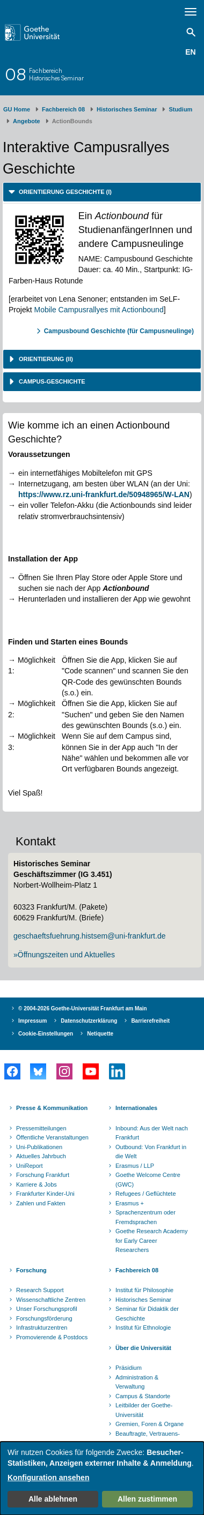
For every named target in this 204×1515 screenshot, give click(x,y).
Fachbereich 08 (63, 109)
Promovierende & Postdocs (52, 1337)
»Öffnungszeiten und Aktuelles (64, 954)
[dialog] (102, 1478)
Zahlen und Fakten (40, 1203)
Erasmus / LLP (134, 1165)
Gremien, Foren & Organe (149, 1424)
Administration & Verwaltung (136, 1382)
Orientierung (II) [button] (45, 359)
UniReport (29, 1165)
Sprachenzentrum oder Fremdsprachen (145, 1217)
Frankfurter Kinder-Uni (45, 1193)
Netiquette (100, 1034)
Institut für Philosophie (144, 1290)
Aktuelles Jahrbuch (41, 1156)
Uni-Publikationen (39, 1147)
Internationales (136, 1108)
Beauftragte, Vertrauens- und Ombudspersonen (147, 1438)
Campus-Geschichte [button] (51, 381)
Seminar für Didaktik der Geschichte (147, 1314)
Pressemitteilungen (41, 1128)
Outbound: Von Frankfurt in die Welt (150, 1152)
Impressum (32, 1021)
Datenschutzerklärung (89, 1021)
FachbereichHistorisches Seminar (56, 74)
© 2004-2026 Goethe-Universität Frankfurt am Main (82, 1008)
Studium (180, 109)
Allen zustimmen (147, 1499)
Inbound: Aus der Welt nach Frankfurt (151, 1133)
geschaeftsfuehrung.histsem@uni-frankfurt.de (89, 936)
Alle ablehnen (52, 1499)
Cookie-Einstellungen (45, 1034)
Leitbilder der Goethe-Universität (143, 1410)
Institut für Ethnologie (143, 1327)
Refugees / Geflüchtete (145, 1193)
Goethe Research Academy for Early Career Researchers (151, 1240)
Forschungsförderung (44, 1318)
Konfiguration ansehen (48, 1477)
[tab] (102, 192)
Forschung (31, 1270)
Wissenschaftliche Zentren (50, 1299)
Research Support (40, 1290)
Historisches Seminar (127, 109)
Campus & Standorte (142, 1396)
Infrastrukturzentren (41, 1327)
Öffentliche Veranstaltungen (52, 1137)
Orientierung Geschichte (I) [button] (64, 192)
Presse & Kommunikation (52, 1108)
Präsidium (128, 1367)
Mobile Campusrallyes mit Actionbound (98, 309)
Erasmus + (129, 1203)
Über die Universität (143, 1348)
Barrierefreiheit (150, 1021)
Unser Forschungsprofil (46, 1309)
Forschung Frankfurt (42, 1175)
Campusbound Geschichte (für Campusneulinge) (119, 331)
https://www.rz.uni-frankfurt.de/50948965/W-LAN (104, 494)
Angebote (26, 121)
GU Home (16, 109)
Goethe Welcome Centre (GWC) (147, 1180)
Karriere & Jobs (36, 1184)
